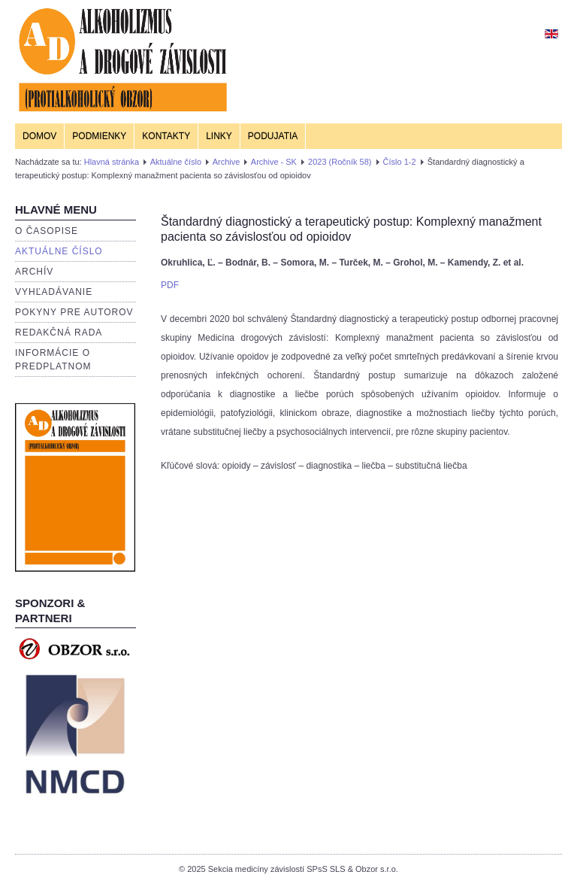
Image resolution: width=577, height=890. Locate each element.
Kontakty (166, 136)
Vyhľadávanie (53, 292)
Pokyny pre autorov (74, 312)
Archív (34, 271)
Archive (226, 161)
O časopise (46, 231)
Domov (39, 136)
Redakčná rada (58, 332)
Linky (219, 136)
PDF (170, 285)
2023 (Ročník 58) (339, 161)
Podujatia (273, 136)
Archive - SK (274, 161)
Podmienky (99, 136)
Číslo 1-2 (399, 161)
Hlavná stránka (111, 161)
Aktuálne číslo (175, 161)
